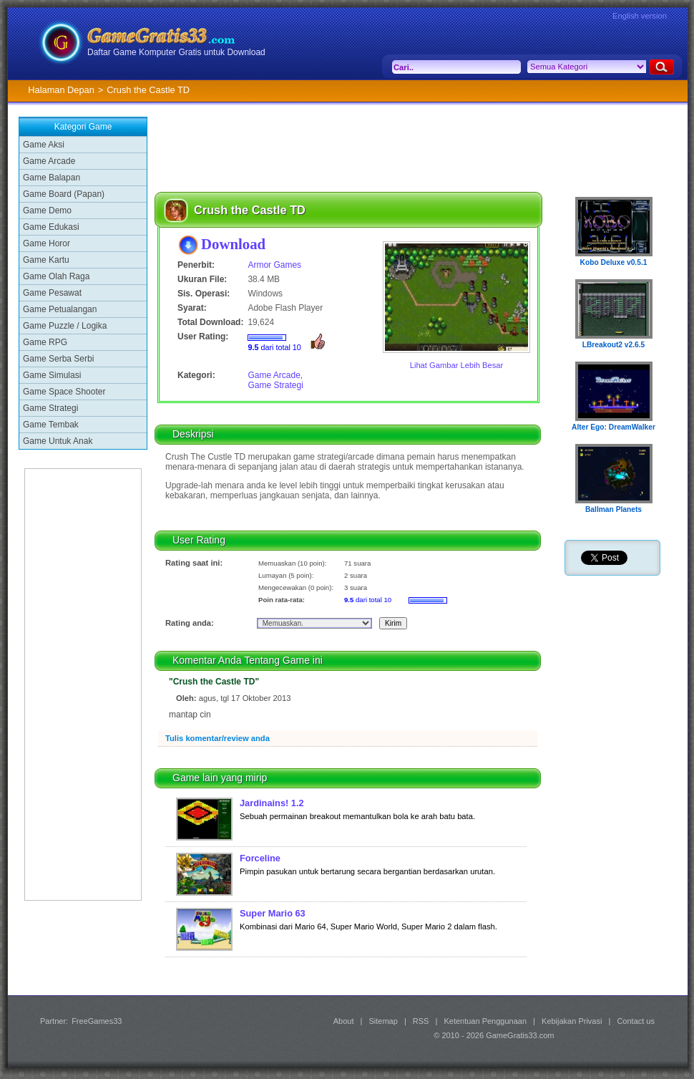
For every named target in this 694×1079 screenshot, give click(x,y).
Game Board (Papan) (63, 194)
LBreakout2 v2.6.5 (613, 345)
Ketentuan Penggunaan (485, 1021)
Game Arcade (49, 161)
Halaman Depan (61, 89)
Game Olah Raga (56, 276)
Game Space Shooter (64, 392)
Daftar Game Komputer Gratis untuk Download (176, 52)
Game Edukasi (51, 227)
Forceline (260, 858)
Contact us (636, 1021)
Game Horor (46, 243)
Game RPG (45, 342)
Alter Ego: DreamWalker (613, 427)
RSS (421, 1021)
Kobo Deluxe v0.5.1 (613, 262)
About (343, 1021)
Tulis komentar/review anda (217, 738)
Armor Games (274, 265)
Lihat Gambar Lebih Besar (457, 365)
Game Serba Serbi (58, 359)
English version (639, 15)
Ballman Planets (613, 509)
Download (233, 244)
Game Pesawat (52, 293)
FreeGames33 (97, 1021)
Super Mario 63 (273, 913)
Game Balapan (51, 178)
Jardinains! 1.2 (272, 803)
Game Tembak (51, 425)
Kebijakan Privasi (572, 1021)
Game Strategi (50, 408)
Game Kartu (46, 260)
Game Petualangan (60, 309)
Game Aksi (43, 145)
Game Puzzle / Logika (65, 326)
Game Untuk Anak (57, 441)
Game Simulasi (52, 375)
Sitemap (383, 1021)
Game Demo (47, 210)
